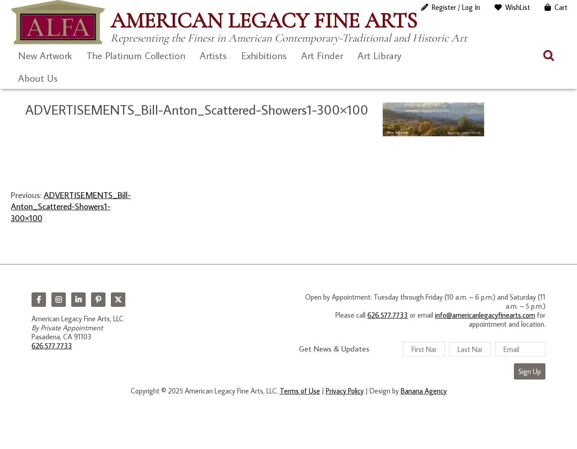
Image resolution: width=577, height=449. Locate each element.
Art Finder (322, 55)
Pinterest (98, 299)
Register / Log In (456, 7)
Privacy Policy (345, 390)
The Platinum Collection (136, 55)
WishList (517, 7)
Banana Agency (424, 390)
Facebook (39, 299)
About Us (38, 77)
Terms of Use (300, 390)
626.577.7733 (52, 345)
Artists (213, 55)
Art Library (379, 55)
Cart (561, 7)
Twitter (118, 299)
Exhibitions (264, 55)
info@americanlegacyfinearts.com (485, 314)
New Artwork (45, 55)
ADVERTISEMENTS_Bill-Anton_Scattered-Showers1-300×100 (71, 206)
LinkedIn (78, 299)
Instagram (58, 299)
